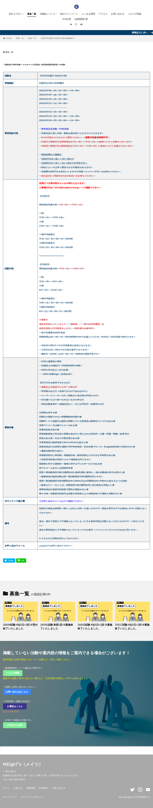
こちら (42, 545)
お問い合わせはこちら (18, 691)
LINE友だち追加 (16, 725)
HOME (9, 38)
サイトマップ (10, 797)
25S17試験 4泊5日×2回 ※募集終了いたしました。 (132, 626)
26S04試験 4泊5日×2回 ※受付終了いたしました (20, 626)
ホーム (6, 788)
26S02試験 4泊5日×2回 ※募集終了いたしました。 (95, 626)
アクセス (102, 13)
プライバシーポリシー (32, 797)
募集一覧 (31, 13)
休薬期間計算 (81, 19)
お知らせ (18, 788)
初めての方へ (15, 13)
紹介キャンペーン (69, 13)
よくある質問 (88, 13)
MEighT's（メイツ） (23, 764)
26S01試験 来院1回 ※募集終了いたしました (56, 626)
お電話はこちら (17, 706)
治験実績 (31, 788)
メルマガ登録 (134, 13)
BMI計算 (66, 19)
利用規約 (43, 788)
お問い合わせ (117, 13)
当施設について (47, 13)
